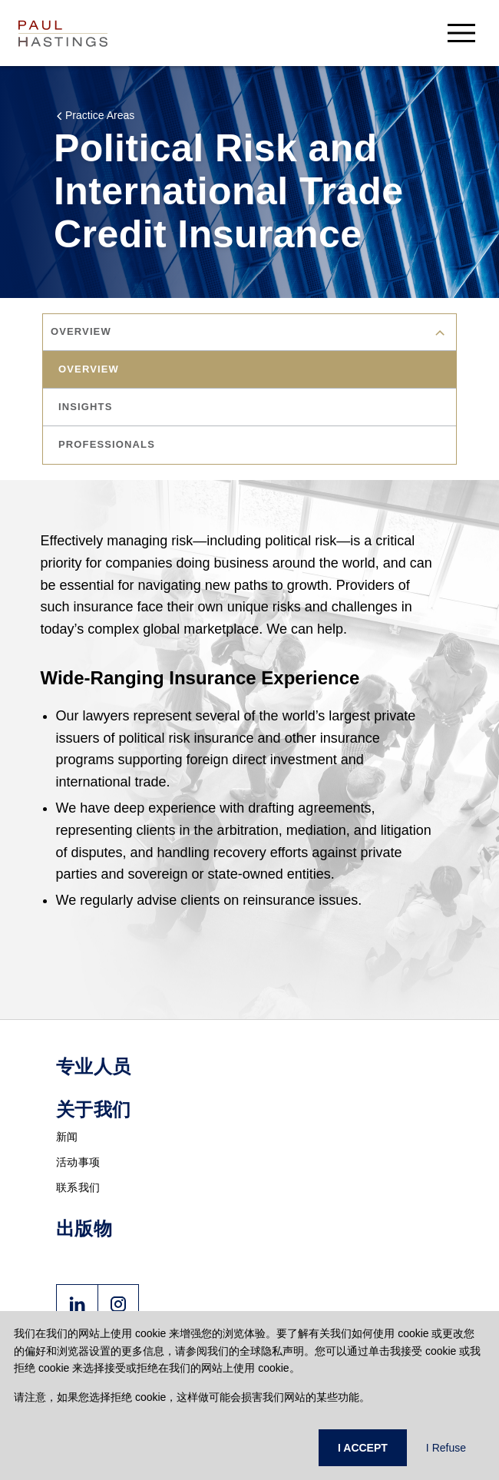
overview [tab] (88, 369)
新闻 (67, 1137)
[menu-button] (461, 33)
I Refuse (446, 1448)
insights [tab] (85, 406)
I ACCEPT (363, 1448)
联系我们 (78, 1187)
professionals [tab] (106, 444)
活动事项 (78, 1162)
